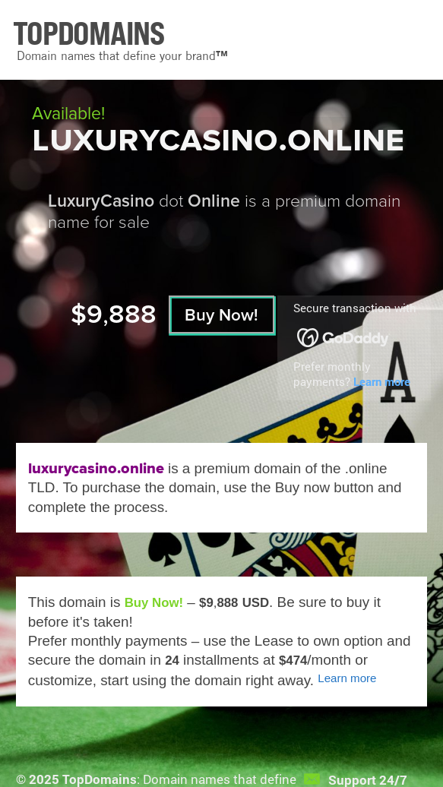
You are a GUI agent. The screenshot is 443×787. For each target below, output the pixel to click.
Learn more (381, 381)
